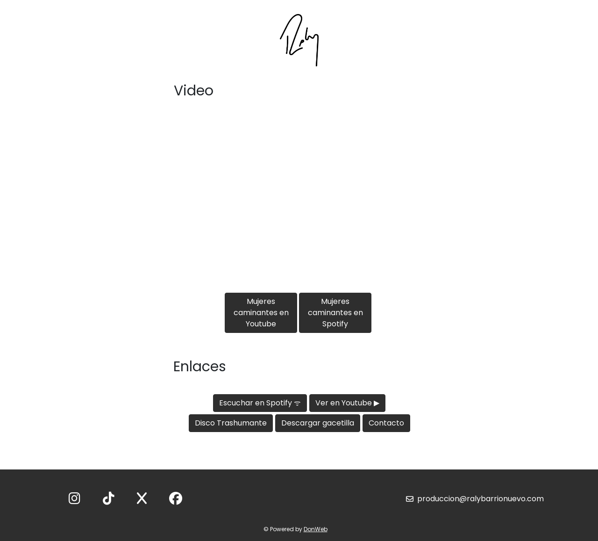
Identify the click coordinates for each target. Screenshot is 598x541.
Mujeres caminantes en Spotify (335, 312)
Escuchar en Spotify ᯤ (260, 402)
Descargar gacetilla (317, 423)
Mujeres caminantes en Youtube (261, 312)
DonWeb (315, 529)
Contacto (386, 423)
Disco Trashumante (231, 423)
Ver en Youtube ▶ (347, 402)
